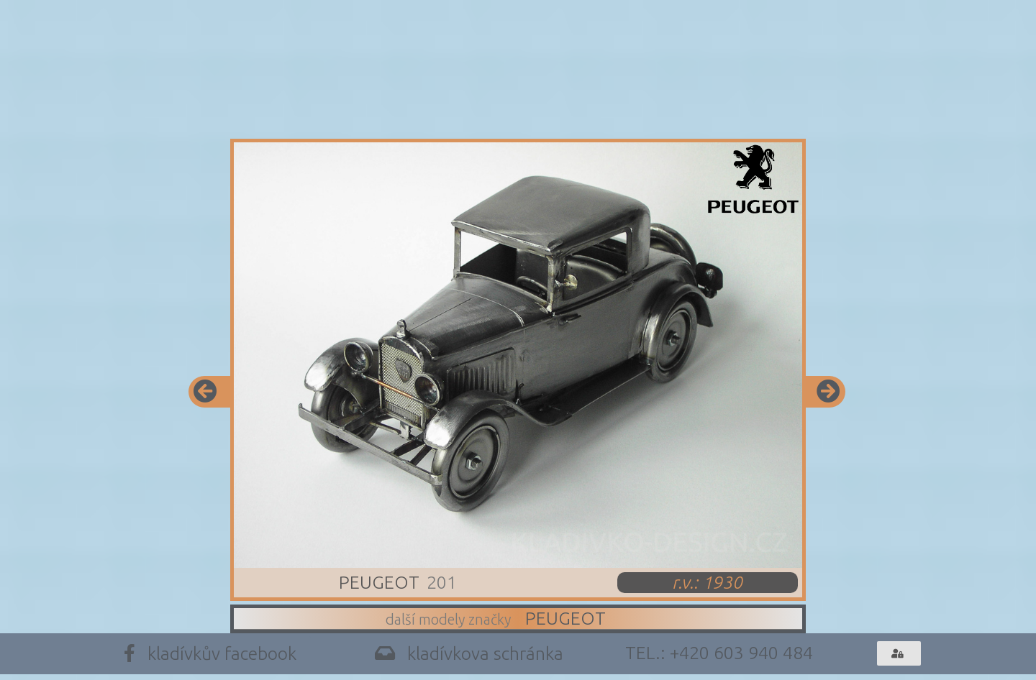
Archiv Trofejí (779, 101)
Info (221, 101)
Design (483, 101)
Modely (347, 101)
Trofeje (618, 101)
